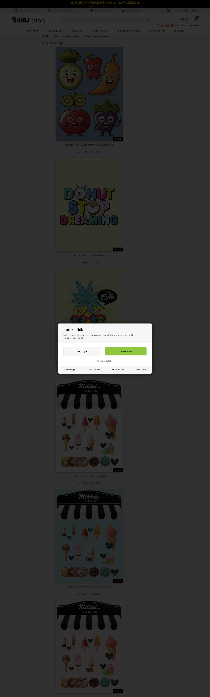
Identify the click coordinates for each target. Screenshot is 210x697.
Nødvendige (69, 369)
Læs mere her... (79, 337)
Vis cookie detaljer (105, 360)
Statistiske (141, 369)
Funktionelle (118, 369)
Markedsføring (93, 369)
